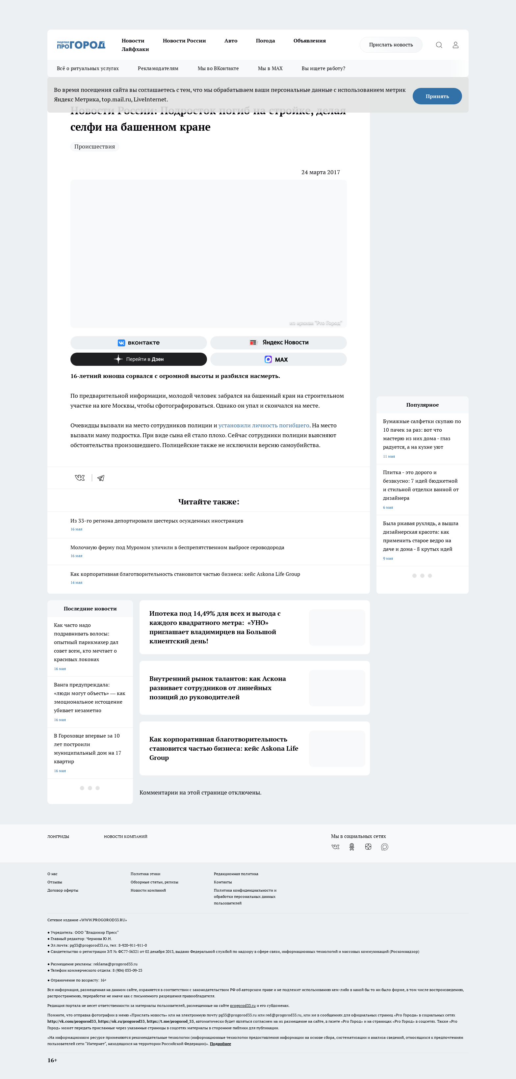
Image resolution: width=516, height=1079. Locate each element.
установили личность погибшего (264, 425)
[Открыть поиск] (439, 44)
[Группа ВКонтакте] (138, 342)
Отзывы (54, 881)
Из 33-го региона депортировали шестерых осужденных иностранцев (208, 525)
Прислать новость (391, 44)
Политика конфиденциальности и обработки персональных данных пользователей (245, 896)
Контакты (223, 881)
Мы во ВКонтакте (218, 68)
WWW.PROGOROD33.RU (103, 919)
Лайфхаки (135, 49)
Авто (231, 40)
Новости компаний (148, 890)
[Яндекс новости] (278, 342)
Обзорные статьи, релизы (154, 881)
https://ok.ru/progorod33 (121, 1021)
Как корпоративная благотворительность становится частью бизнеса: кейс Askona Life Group (208, 579)
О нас (52, 873)
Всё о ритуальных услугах (88, 68)
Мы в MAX (270, 68)
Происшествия (94, 146)
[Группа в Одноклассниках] (352, 846)
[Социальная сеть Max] (278, 359)
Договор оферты (62, 890)
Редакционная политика (236, 873)
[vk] (80, 477)
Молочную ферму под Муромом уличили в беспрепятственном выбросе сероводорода (208, 552)
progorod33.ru (243, 1005)
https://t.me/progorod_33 (170, 1021)
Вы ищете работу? (323, 68)
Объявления (310, 40)
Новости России (184, 40)
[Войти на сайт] (455, 44)
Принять (437, 96)
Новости (133, 40)
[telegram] (103, 477)
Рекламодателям (158, 68)
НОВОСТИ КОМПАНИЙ (125, 836)
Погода (265, 40)
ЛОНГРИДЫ (58, 836)
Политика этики (145, 873)
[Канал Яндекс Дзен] (138, 359)
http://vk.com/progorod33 (71, 1021)
